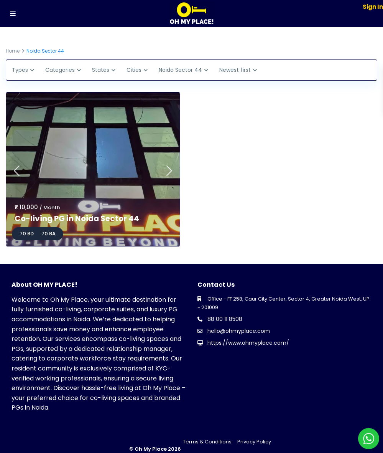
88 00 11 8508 (224, 319)
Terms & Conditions (207, 441)
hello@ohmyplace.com (238, 331)
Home (13, 51)
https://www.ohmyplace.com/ (248, 343)
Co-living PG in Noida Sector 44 (77, 218)
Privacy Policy (254, 441)
